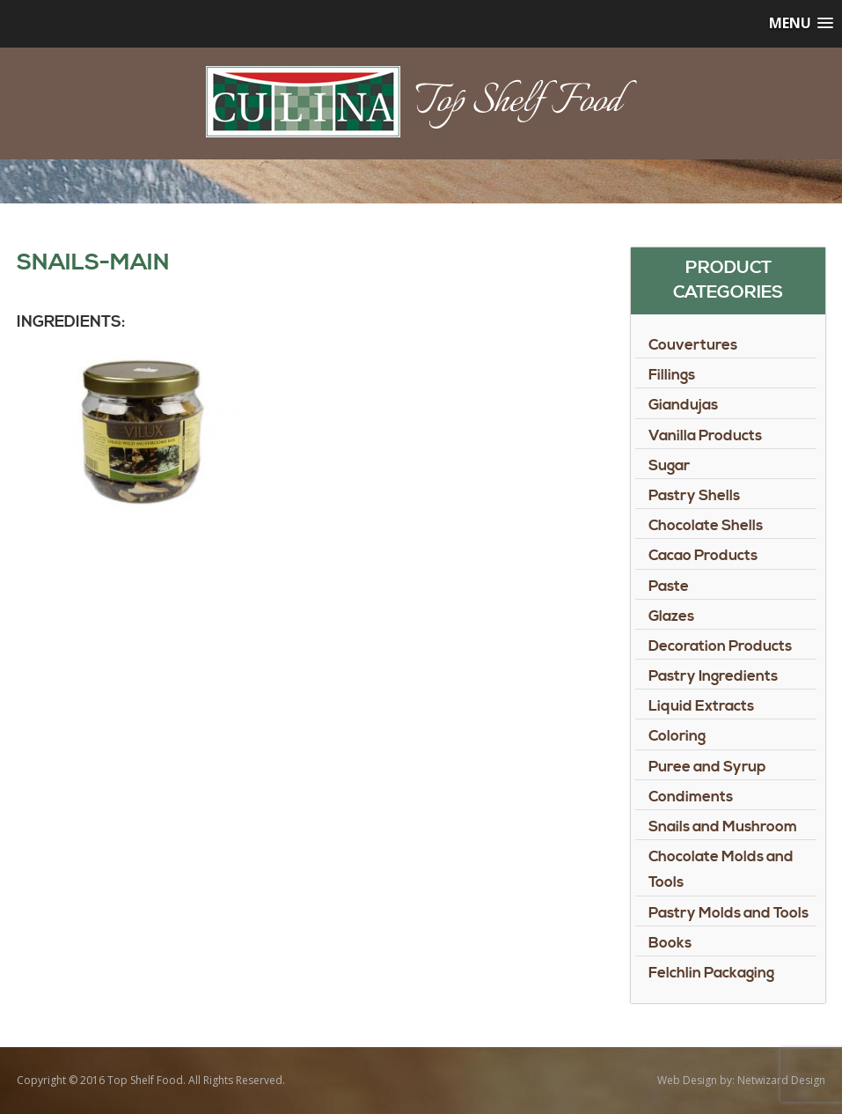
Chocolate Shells (705, 525)
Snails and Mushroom (722, 827)
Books (670, 943)
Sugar (669, 466)
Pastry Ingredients (713, 676)
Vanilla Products (705, 436)
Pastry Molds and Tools (728, 913)
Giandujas (683, 405)
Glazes (671, 616)
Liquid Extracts (701, 706)
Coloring (677, 736)
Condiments (690, 797)
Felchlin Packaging (711, 973)
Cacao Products (703, 555)
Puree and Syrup (707, 767)
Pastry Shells (694, 495)
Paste (668, 586)
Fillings (671, 375)
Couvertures (692, 345)
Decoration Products (720, 646)
